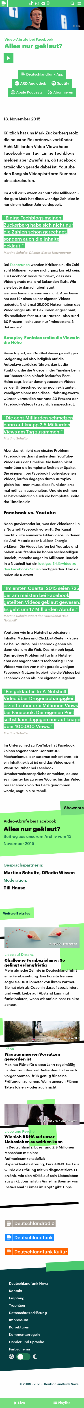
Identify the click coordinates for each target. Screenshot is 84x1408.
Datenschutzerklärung (28, 1312)
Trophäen (17, 1305)
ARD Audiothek (30, 83)
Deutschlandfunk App (42, 74)
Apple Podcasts (27, 92)
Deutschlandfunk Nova (28, 1283)
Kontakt (15, 1290)
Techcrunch (20, 264)
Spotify (60, 83)
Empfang (16, 1298)
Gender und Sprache (26, 1342)
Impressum (18, 1320)
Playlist (64, 1402)
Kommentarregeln (24, 1334)
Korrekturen (19, 1327)
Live (21, 1402)
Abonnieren (60, 92)
